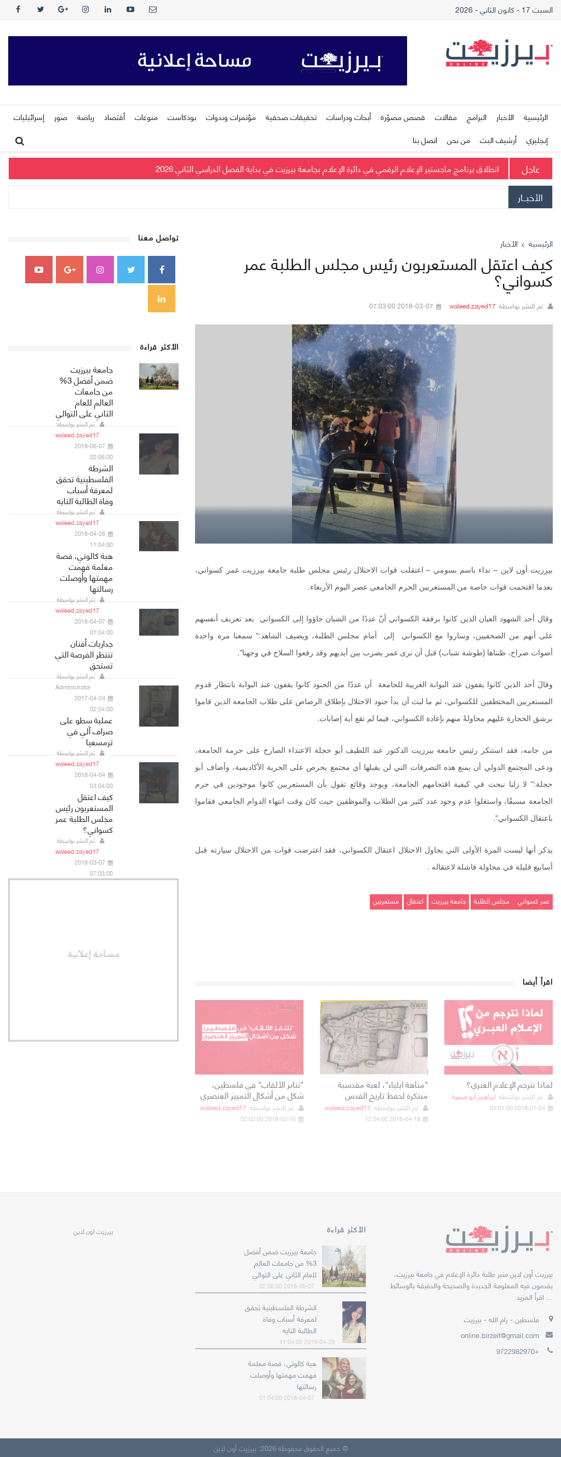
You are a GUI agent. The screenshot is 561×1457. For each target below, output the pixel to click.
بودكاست (182, 116)
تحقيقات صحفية (291, 116)
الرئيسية (536, 116)
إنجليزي (537, 139)
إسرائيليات (29, 116)
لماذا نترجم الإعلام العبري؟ (509, 1084)
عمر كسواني (532, 900)
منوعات (146, 116)
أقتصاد (114, 116)
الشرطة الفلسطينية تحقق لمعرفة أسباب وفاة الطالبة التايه (84, 484)
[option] (374, 434)
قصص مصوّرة (403, 116)
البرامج (476, 116)
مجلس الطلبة (492, 900)
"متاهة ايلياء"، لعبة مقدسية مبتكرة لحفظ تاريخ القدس (383, 1089)
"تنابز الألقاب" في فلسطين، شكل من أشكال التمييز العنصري (252, 1089)
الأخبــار (530, 196)
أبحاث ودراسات (349, 116)
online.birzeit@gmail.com (500, 1334)
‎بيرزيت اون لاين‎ (93, 1231)
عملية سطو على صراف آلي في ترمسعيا (86, 730)
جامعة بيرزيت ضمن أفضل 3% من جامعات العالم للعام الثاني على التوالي (84, 390)
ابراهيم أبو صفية (474, 1096)
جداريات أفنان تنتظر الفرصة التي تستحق (84, 653)
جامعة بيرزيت (449, 900)
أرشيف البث (498, 139)
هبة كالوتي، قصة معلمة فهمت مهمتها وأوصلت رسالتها (84, 571)
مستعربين (386, 900)
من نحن (458, 139)
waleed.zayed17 (472, 305)
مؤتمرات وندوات (231, 116)
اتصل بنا (425, 139)
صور (60, 116)
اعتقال (415, 900)
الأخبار (505, 116)
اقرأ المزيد (530, 1296)
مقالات (446, 116)
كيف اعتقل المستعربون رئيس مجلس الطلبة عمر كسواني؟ (84, 813)
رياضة (85, 116)
